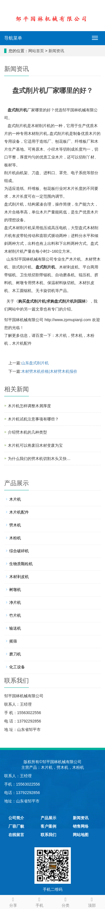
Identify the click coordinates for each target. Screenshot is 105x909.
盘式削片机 (17, 110)
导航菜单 (13, 38)
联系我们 (48, 834)
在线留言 (16, 834)
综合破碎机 (19, 551)
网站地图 (80, 834)
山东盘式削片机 (35, 363)
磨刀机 (15, 654)
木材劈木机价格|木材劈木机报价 (49, 371)
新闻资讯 (56, 51)
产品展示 (48, 818)
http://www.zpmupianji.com (68, 319)
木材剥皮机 (19, 576)
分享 (13, 901)
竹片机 (15, 615)
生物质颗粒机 (21, 563)
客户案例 (48, 826)
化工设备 (17, 667)
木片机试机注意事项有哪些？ (33, 419)
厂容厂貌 (16, 826)
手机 (39, 901)
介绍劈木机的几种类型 (27, 432)
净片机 (15, 602)
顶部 (92, 901)
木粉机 (15, 538)
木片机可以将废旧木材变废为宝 (35, 445)
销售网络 (80, 826)
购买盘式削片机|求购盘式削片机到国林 (52, 301)
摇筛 (13, 641)
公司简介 (16, 818)
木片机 (61, 335)
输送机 (15, 628)
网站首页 (36, 51)
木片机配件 (22, 343)
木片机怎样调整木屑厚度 (29, 406)
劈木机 (77, 335)
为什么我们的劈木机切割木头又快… (39, 458)
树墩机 (15, 589)
